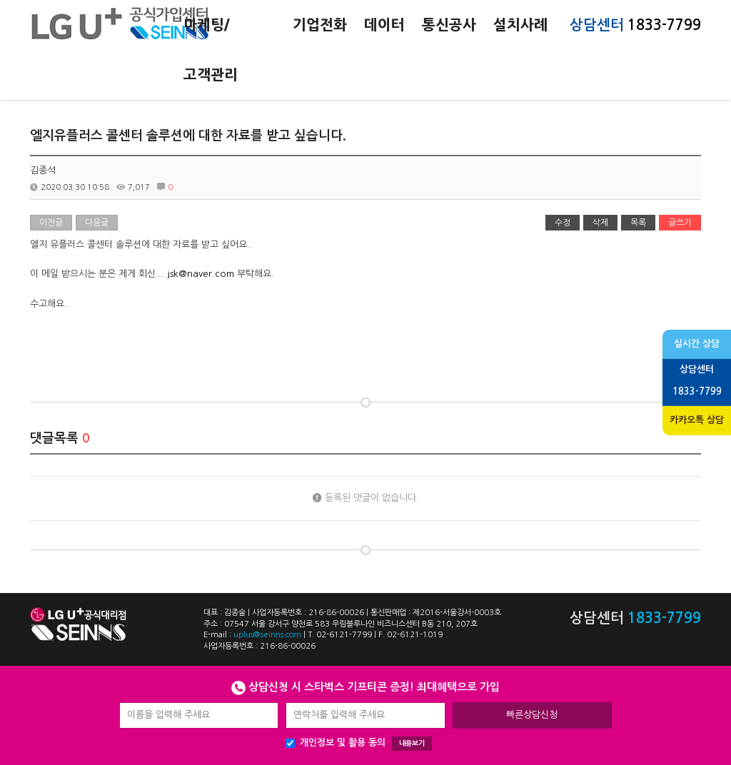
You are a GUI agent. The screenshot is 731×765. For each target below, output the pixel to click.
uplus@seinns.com (267, 635)
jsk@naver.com (200, 273)
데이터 (384, 25)
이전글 (51, 222)
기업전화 (320, 25)
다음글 (97, 222)
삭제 (600, 222)
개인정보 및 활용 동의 (359, 743)
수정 (562, 222)
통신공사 (449, 25)
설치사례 (520, 25)
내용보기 (412, 743)
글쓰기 (680, 222)
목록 (638, 222)
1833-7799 (664, 25)
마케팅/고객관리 (210, 50)
